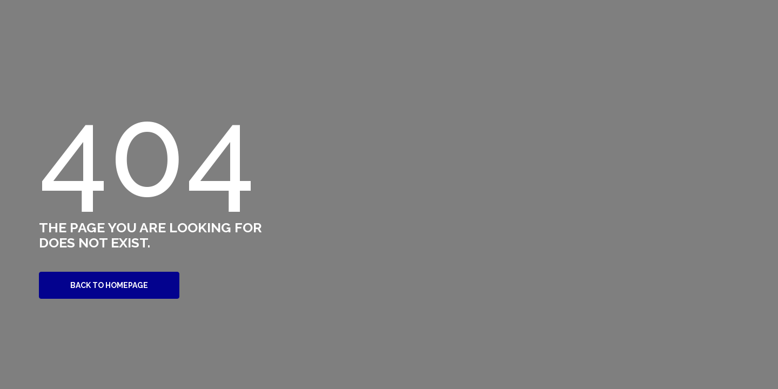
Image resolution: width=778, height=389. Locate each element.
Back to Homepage (109, 285)
